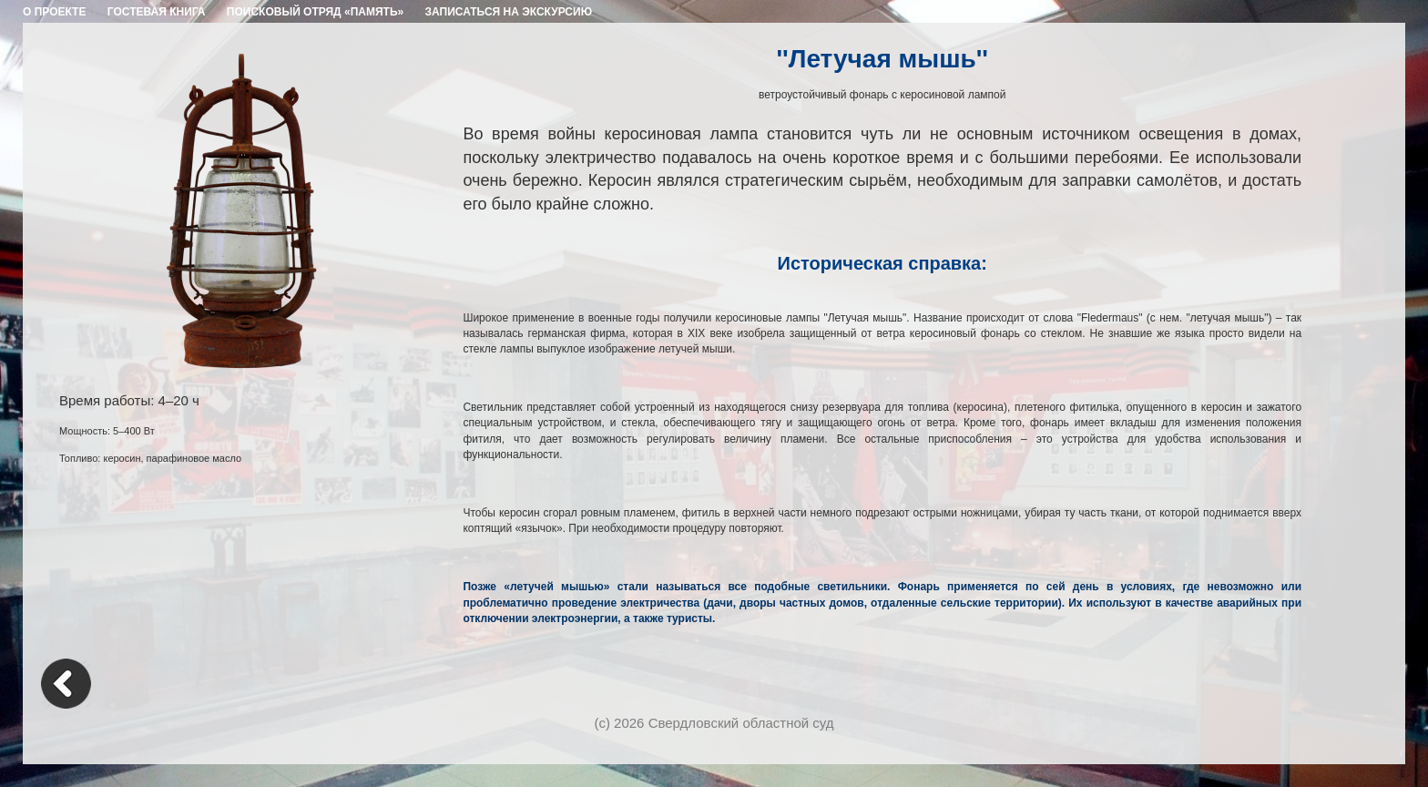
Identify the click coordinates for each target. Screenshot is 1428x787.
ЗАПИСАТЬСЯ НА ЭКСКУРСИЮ (509, 11)
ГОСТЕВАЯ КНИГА (156, 11)
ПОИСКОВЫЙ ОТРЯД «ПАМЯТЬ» (315, 11)
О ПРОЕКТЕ (54, 11)
